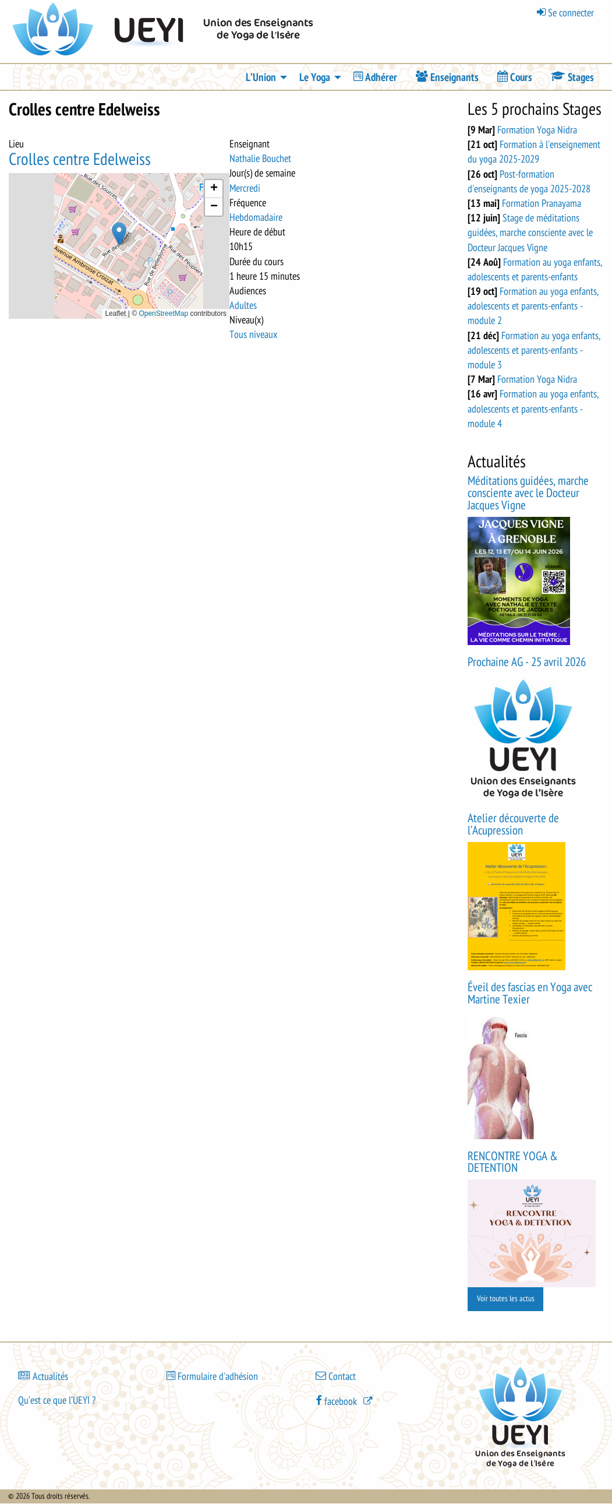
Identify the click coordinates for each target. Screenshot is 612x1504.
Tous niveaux (253, 334)
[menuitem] (375, 77)
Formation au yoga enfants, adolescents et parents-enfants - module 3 (534, 350)
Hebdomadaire (255, 217)
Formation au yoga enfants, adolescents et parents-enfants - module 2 (533, 306)
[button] (119, 234)
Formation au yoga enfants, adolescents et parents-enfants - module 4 (533, 408)
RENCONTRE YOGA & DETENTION (513, 1162)
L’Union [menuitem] (261, 77)
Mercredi (244, 188)
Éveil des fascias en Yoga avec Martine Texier (530, 993)
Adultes (243, 305)
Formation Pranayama (541, 203)
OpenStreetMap (163, 313)
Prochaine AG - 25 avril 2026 (527, 662)
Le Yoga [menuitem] (314, 77)
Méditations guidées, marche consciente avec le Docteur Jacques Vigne (528, 493)
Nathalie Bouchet (260, 158)
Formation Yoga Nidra (537, 130)
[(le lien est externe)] (345, 1400)
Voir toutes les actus (506, 1299)
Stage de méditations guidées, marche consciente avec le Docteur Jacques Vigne (530, 232)
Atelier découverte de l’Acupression (513, 824)
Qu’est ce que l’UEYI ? (56, 1400)
